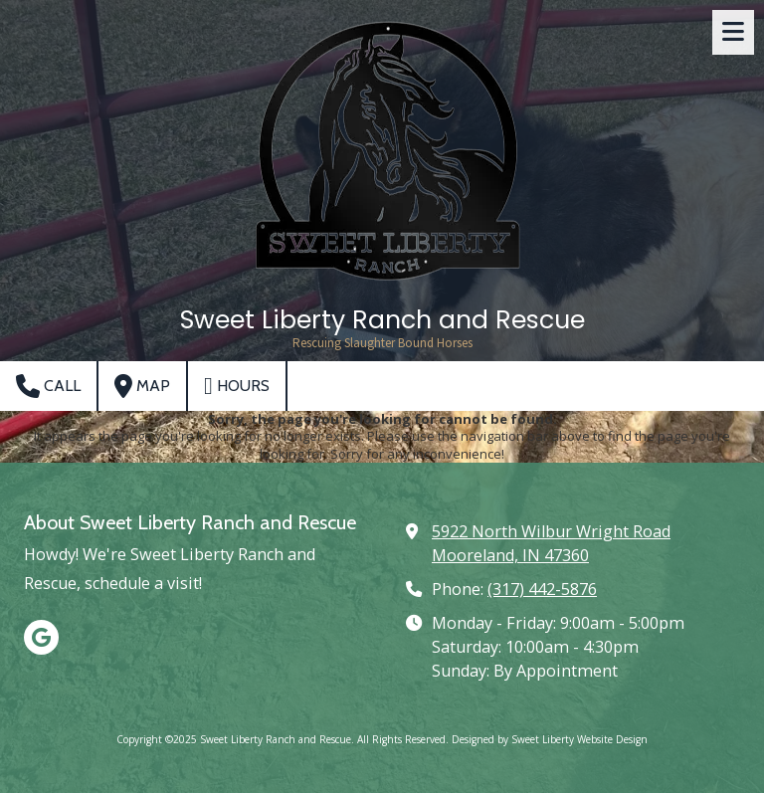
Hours (237, 386)
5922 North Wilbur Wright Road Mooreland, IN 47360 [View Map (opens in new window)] (551, 543)
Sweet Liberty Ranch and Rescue (382, 319)
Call (48, 386)
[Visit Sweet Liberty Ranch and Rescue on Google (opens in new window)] (41, 637)
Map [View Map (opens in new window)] (142, 386)
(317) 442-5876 (542, 589)
